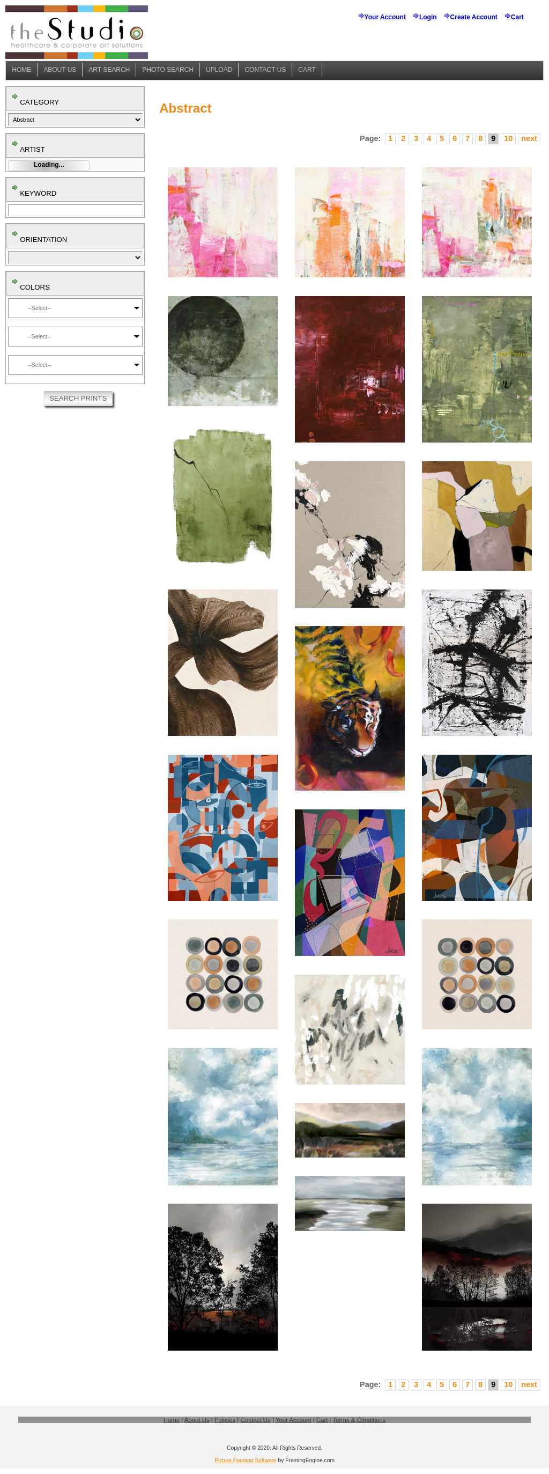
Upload (219, 69)
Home (21, 69)
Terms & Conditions (359, 1420)
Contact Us (265, 69)
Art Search (109, 69)
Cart (517, 17)
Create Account (474, 17)
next (529, 138)
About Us (59, 69)
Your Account (385, 17)
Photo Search (168, 69)
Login (428, 17)
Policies (224, 1420)
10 (508, 138)
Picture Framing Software (245, 1460)
